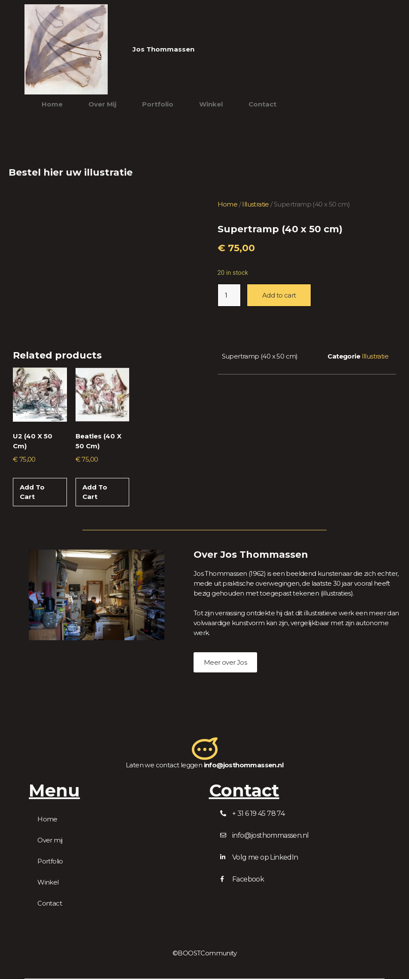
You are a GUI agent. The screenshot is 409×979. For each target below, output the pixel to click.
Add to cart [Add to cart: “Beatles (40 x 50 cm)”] (94, 492)
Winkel (211, 104)
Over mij (102, 104)
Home (52, 104)
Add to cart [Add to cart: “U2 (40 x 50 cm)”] (32, 492)
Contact (262, 104)
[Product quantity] (229, 295)
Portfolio (157, 104)
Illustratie (255, 204)
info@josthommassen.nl (243, 765)
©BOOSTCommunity (204, 953)
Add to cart (279, 295)
